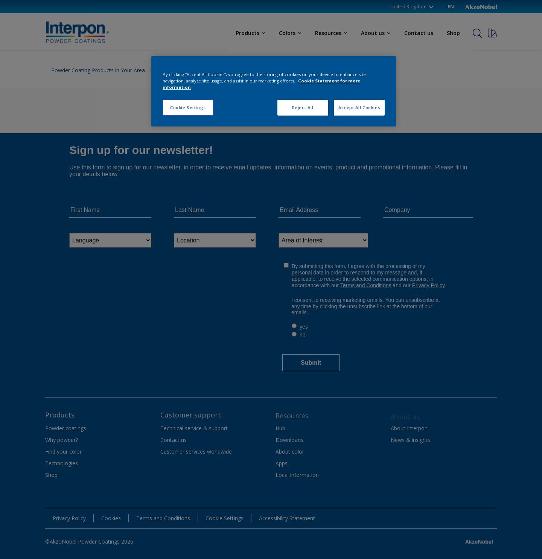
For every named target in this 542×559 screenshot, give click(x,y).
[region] (273, 91)
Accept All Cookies (359, 107)
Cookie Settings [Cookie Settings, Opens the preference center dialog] (188, 107)
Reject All (303, 107)
